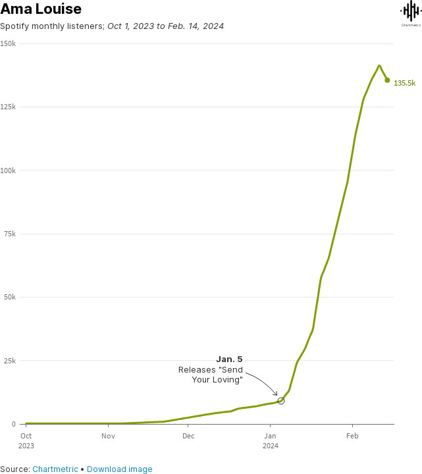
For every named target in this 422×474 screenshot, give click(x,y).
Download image (120, 469)
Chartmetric (55, 469)
